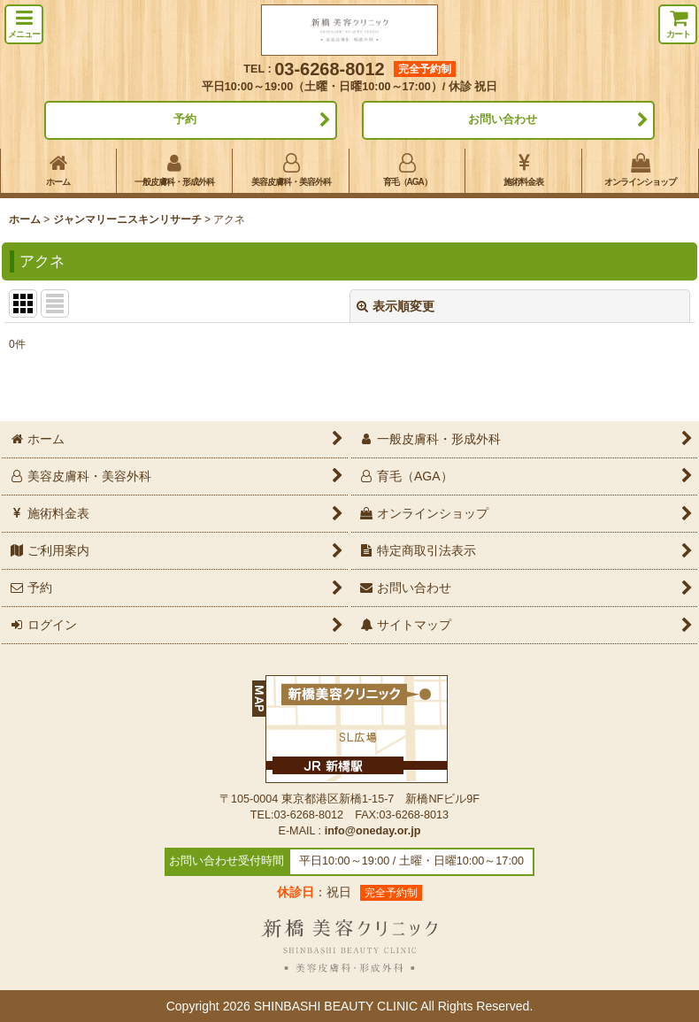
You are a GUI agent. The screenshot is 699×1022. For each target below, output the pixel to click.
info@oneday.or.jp (373, 831)
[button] (23, 24)
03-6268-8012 (329, 69)
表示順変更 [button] (395, 306)
